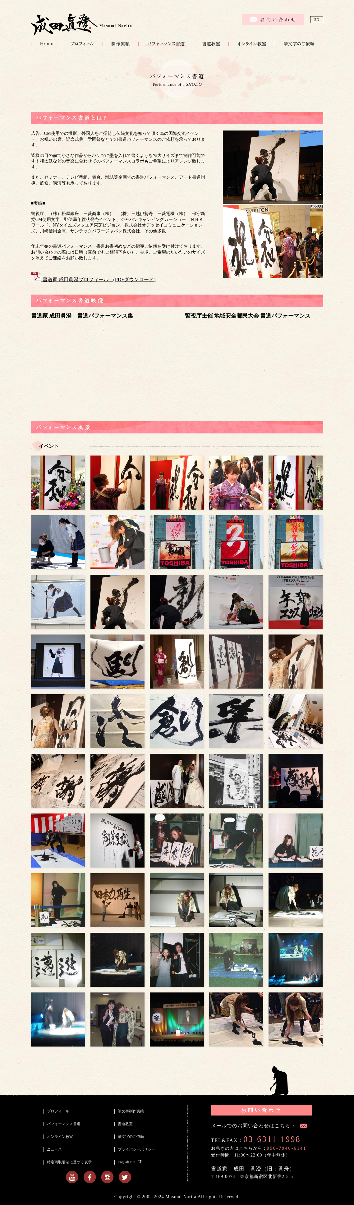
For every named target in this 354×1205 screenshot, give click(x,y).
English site (126, 1162)
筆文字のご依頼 (299, 43)
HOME (46, 43)
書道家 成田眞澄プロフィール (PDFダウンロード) (93, 279)
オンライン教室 (251, 43)
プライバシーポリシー (136, 1149)
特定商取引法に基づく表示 (69, 1162)
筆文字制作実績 (120, 43)
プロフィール (82, 43)
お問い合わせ (261, 1110)
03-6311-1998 (272, 1139)
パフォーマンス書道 (165, 43)
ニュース (54, 1149)
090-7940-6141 (287, 1148)
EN (316, 19)
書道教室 (210, 43)
